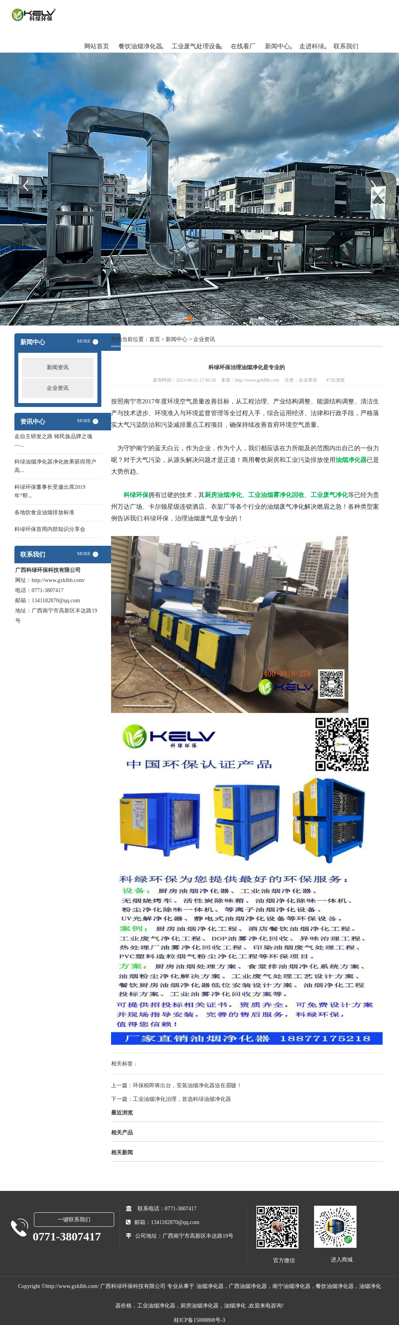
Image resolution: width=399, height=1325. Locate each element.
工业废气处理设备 (196, 46)
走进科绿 (311, 46)
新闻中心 (277, 46)
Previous (25, 185)
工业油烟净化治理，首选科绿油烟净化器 (182, 1099)
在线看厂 (243, 46)
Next (373, 185)
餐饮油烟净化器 (140, 46)
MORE (87, 341)
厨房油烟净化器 (199, 1306)
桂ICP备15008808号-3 (199, 1320)
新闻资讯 (58, 367)
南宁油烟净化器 (291, 1286)
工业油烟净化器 (156, 1306)
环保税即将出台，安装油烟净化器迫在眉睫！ (187, 1085)
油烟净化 (235, 1306)
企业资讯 (58, 388)
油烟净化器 (210, 1286)
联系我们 (346, 46)
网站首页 (96, 46)
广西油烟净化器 (248, 1286)
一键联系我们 (74, 1219)
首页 (154, 339)
